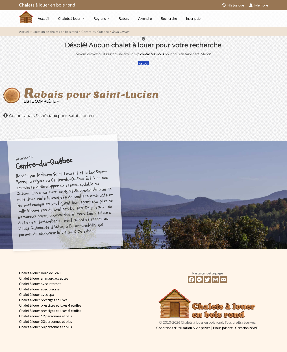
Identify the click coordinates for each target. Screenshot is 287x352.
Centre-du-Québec (95, 31)
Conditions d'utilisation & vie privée (183, 327)
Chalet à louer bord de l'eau (40, 273)
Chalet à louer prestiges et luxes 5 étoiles (50, 310)
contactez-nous (152, 54)
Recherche (178, 18)
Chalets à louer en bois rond (47, 4)
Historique (233, 5)
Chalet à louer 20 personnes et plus (45, 321)
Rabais (133, 18)
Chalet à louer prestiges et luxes (43, 300)
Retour (143, 63)
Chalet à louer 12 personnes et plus (45, 316)
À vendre (154, 18)
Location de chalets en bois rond (55, 31)
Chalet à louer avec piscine (39, 289)
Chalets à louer (78, 18)
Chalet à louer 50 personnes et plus (45, 327)
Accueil (52, 18)
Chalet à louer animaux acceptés (43, 278)
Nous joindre (223, 327)
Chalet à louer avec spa (36, 294)
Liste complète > (41, 101)
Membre (258, 5)
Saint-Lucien (120, 31)
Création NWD (247, 327)
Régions (108, 18)
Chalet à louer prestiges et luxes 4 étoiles (50, 305)
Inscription (203, 18)
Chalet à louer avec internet (40, 283)
